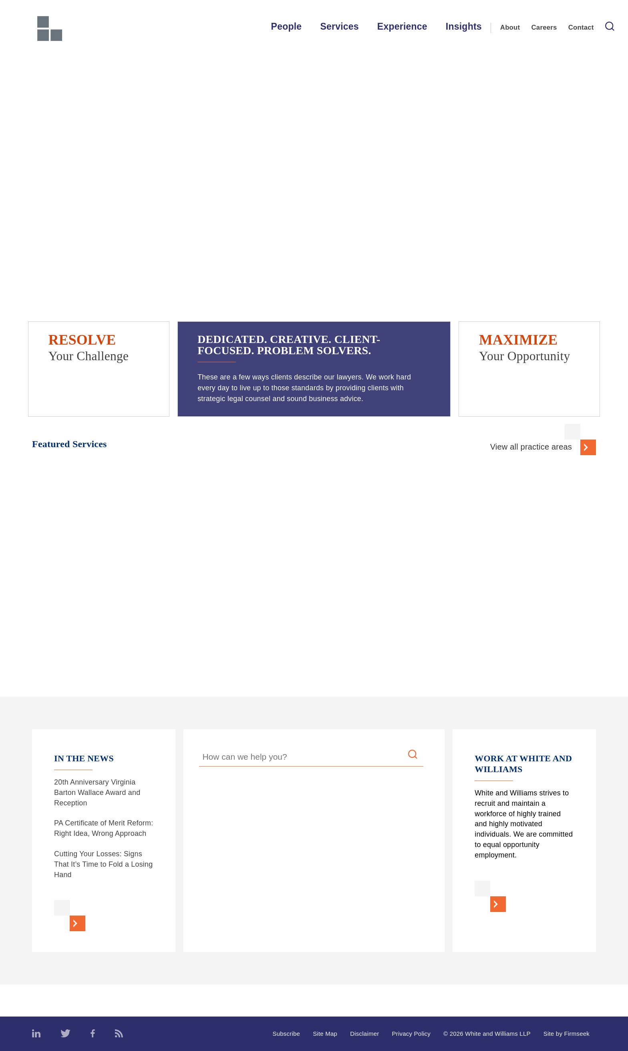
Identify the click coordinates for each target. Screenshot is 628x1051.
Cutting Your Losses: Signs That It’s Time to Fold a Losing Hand (103, 864)
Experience (402, 26)
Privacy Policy (411, 1033)
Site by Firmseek (566, 1033)
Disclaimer (364, 1033)
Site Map (325, 1033)
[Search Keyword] (311, 758)
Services (339, 26)
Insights (464, 26)
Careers (544, 27)
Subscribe (286, 1033)
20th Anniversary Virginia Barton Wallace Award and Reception (97, 792)
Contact (581, 27)
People (286, 26)
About (510, 27)
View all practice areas (531, 446)
